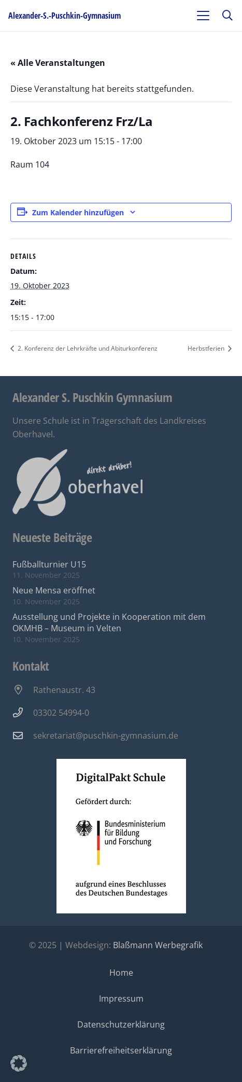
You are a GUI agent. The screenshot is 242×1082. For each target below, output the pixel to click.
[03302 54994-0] (22, 712)
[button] (203, 15)
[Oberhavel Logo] (77, 482)
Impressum (121, 998)
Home (121, 972)
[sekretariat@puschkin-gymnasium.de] (22, 735)
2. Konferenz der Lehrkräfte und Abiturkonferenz (87, 348)
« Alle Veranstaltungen (57, 62)
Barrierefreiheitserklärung (121, 1050)
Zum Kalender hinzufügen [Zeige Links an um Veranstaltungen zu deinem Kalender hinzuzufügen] (78, 212)
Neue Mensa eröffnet (53, 590)
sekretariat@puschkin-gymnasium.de (105, 735)
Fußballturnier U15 (49, 564)
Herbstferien (207, 348)
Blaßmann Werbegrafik (158, 945)
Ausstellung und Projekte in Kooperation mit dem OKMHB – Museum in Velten (109, 622)
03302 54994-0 (61, 712)
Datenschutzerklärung (121, 1024)
